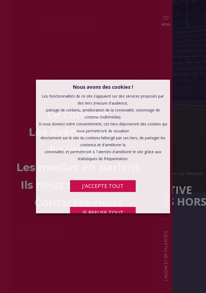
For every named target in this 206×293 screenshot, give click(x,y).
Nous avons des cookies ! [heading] (103, 87)
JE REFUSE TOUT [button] (103, 212)
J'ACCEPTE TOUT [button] (103, 186)
